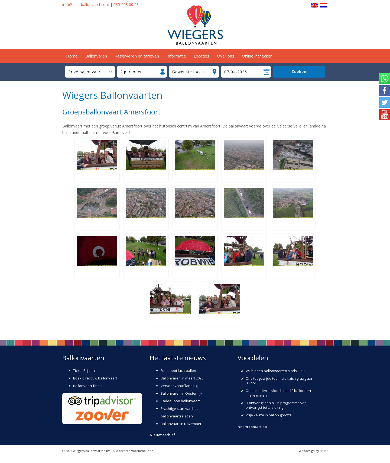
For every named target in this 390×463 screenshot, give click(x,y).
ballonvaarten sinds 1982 (284, 370)
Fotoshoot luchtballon (178, 370)
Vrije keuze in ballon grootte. (269, 415)
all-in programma (286, 402)
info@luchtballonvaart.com (85, 4)
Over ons (225, 56)
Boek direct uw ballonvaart (95, 378)
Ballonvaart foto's (87, 385)
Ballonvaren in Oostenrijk (181, 393)
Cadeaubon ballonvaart (180, 400)
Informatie (176, 56)
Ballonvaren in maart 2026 (182, 378)
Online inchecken (257, 56)
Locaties (201, 56)
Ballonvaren (96, 56)
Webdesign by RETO (313, 451)
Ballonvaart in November (181, 423)
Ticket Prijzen (84, 370)
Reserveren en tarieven (137, 56)
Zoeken (298, 71)
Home (72, 56)
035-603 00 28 (126, 4)
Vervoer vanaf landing (179, 385)
